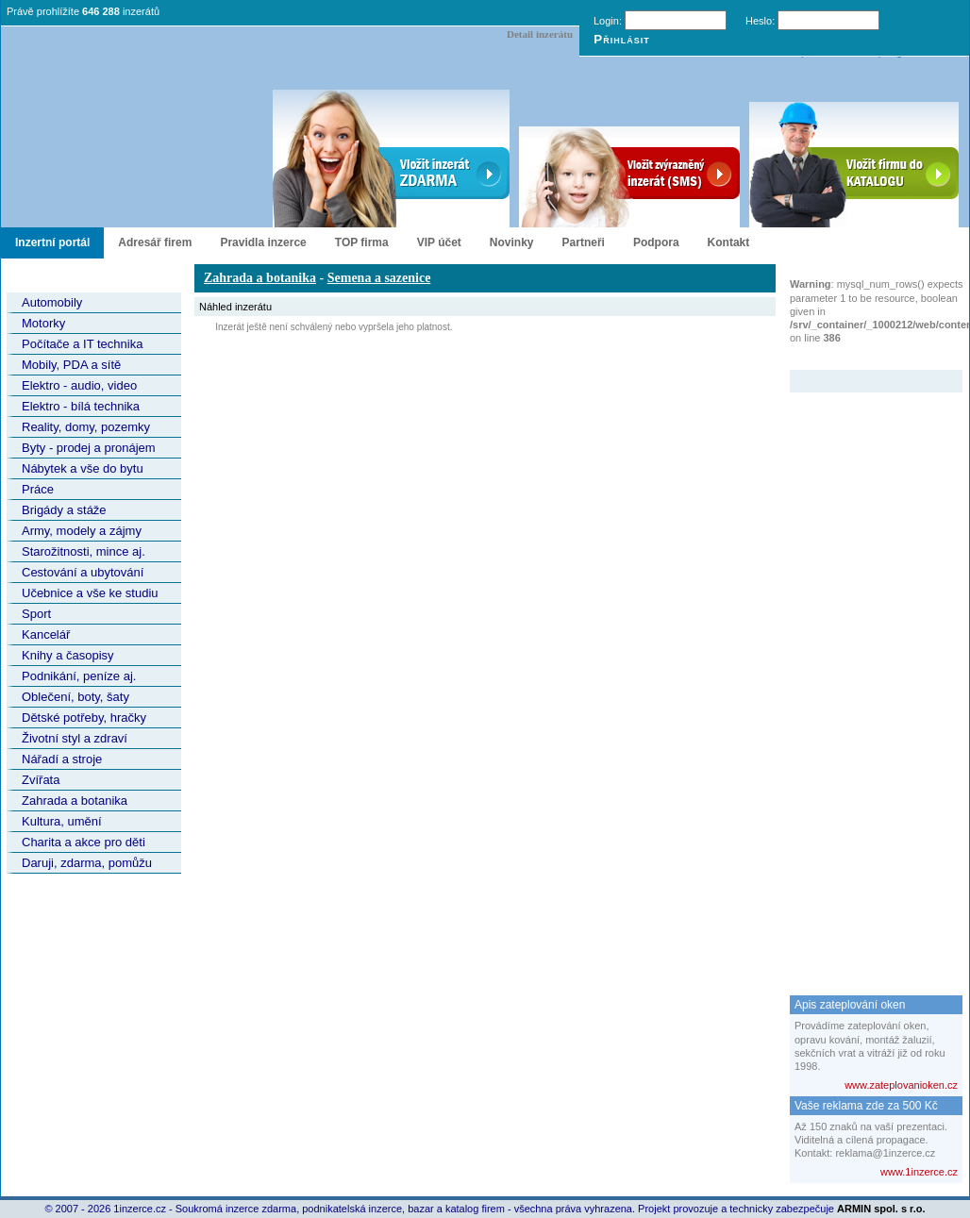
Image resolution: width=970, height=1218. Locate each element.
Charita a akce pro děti (83, 842)
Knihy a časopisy (68, 655)
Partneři (583, 242)
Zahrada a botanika (74, 800)
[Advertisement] (865, 675)
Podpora (656, 242)
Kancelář (46, 634)
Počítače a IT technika (82, 344)
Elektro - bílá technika (81, 406)
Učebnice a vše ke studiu (90, 593)
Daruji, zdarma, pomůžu (87, 863)
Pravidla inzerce (263, 242)
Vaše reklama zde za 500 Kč (866, 1105)
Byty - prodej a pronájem (89, 448)
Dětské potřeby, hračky (84, 717)
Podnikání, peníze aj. (79, 676)
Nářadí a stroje (62, 759)
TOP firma (362, 242)
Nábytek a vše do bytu (82, 468)
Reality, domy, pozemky (86, 427)
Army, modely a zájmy (82, 531)
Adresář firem (155, 242)
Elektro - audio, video (79, 385)
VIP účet (439, 242)
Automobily (52, 302)
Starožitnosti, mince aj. (83, 551)
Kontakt (729, 242)
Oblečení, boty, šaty (75, 697)
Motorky (43, 323)
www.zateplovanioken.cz (901, 1085)
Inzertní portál (52, 242)
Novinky (512, 242)
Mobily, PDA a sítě (71, 365)
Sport (36, 614)
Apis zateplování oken (849, 1004)
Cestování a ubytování (82, 572)
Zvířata (40, 780)
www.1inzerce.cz (919, 1171)
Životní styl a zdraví (74, 738)
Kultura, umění (62, 821)
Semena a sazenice (379, 278)
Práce (38, 489)
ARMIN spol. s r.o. (881, 1208)
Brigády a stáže (64, 510)
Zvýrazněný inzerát (862, 357)
